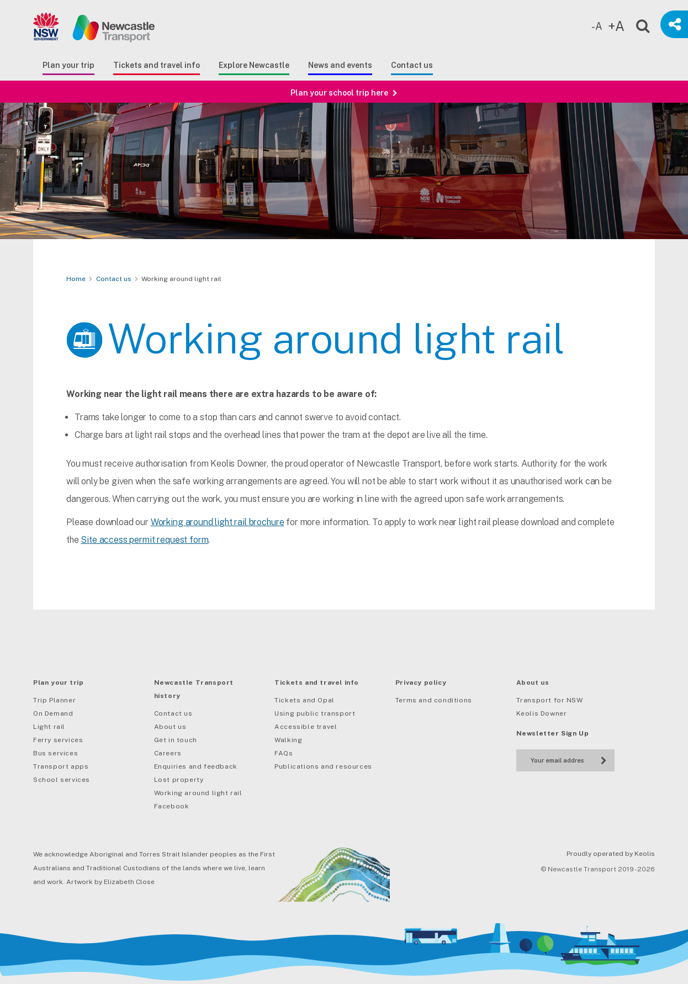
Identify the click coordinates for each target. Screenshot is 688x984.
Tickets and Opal (304, 700)
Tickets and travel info (156, 65)
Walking (288, 740)
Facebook (171, 806)
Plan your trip (68, 65)
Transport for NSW (549, 700)
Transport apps (60, 766)
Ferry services (58, 740)
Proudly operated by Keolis (611, 854)
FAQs (283, 753)
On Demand (53, 713)
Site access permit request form (144, 550)
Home (76, 279)
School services (61, 780)
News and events (340, 65)
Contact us (412, 65)
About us (170, 727)
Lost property (179, 780)
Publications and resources (323, 766)
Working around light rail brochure (217, 532)
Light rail (49, 727)
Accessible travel (305, 727)
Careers (168, 753)
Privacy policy (420, 682)
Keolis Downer (541, 713)
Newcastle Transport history (194, 689)
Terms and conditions (433, 700)
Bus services (55, 753)
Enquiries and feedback (195, 766)
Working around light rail (198, 793)
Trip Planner (54, 700)
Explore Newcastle (254, 65)
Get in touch (175, 740)
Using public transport (314, 713)
